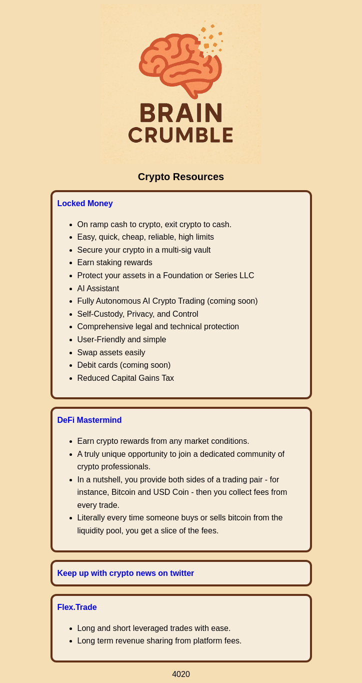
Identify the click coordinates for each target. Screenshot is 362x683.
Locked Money (85, 203)
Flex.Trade (77, 607)
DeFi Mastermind (90, 420)
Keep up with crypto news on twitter (126, 573)
